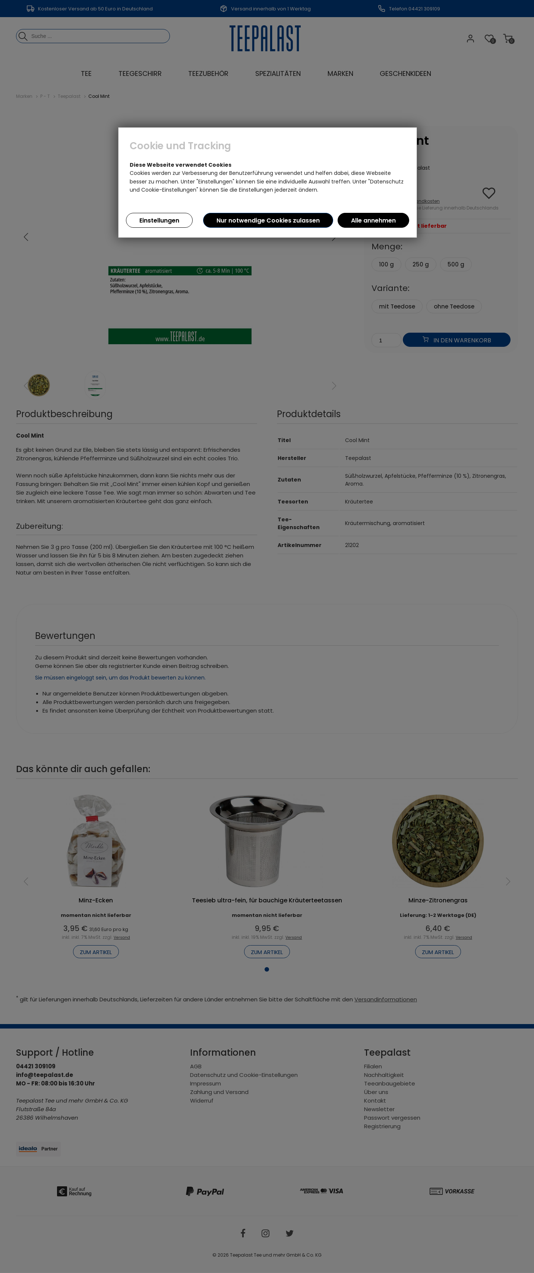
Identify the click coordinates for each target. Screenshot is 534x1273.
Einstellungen (159, 220)
